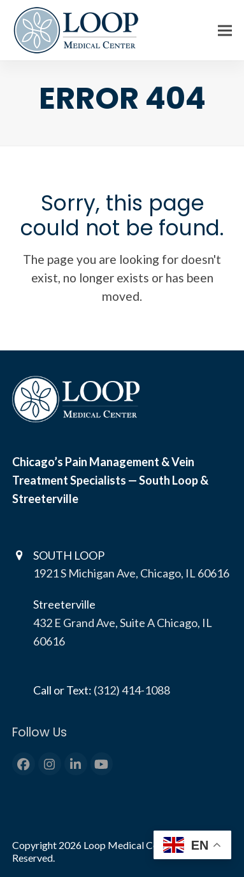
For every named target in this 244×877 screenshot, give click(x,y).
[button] (225, 30)
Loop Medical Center (130, 845)
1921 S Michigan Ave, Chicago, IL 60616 (131, 573)
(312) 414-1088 (132, 690)
